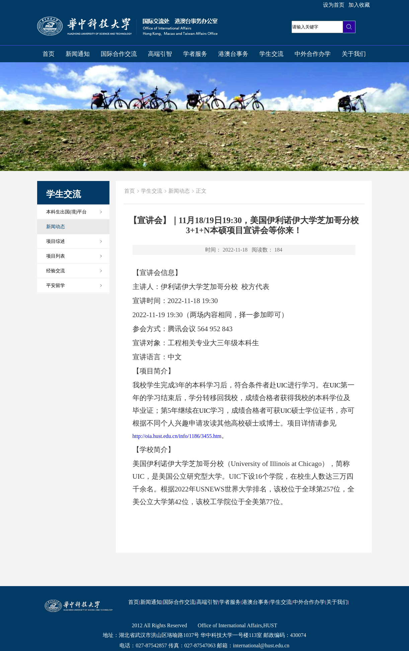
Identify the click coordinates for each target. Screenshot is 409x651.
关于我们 (354, 54)
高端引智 (160, 54)
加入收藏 (359, 5)
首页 (49, 54)
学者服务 (195, 54)
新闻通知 (78, 54)
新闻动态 (179, 191)
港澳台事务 (233, 54)
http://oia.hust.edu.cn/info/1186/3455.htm (177, 436)
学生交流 (271, 54)
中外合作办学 (313, 54)
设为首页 (333, 5)
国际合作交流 (119, 54)
